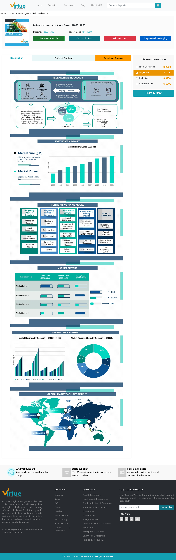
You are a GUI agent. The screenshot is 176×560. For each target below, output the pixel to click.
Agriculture (88, 527)
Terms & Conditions (62, 529)
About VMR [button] (97, 5)
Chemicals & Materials (94, 535)
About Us (59, 495)
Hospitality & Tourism (93, 539)
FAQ (57, 503)
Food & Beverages (19, 13)
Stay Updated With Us (131, 489)
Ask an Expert (120, 38)
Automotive (88, 511)
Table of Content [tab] (63, 58)
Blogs (57, 499)
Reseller (58, 511)
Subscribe (166, 507)
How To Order (61, 523)
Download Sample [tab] (113, 58)
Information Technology (95, 507)
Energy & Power (90, 519)
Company (60, 489)
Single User (144, 72)
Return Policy (61, 519)
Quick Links (89, 489)
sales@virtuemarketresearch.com (25, 529)
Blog (83, 5)
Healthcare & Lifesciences (95, 499)
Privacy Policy (61, 515)
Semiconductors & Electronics (97, 503)
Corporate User (146, 83)
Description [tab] (16, 58)
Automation (89, 515)
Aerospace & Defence (94, 531)
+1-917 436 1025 (14, 532)
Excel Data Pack (147, 66)
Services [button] (68, 5)
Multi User (144, 78)
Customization (84, 38)
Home (40, 5)
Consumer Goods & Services (97, 523)
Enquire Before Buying (155, 38)
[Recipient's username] (139, 507)
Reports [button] (52, 5)
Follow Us (124, 514)
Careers (58, 507)
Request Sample (49, 38)
